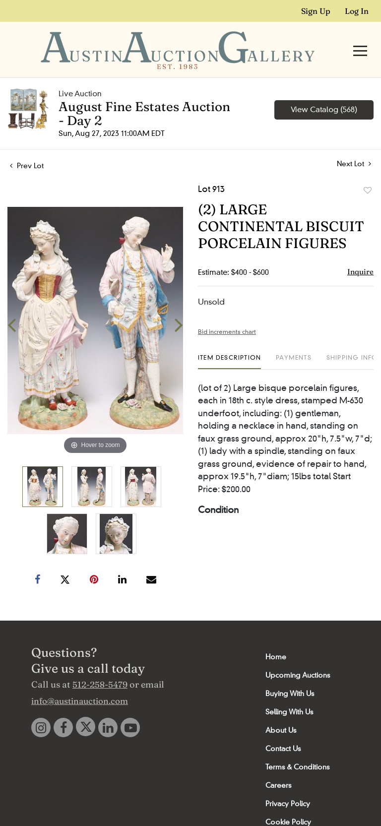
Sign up (315, 11)
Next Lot (354, 144)
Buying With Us (289, 674)
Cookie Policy (288, 802)
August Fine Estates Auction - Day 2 (144, 94)
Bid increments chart (227, 312)
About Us (280, 710)
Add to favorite (368, 171)
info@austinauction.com (79, 681)
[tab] (229, 342)
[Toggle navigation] (360, 41)
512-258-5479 (99, 665)
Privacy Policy (287, 784)
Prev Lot (27, 146)
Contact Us (283, 729)
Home (275, 637)
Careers (278, 766)
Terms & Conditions (297, 747)
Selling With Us (289, 692)
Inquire (360, 252)
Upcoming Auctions (297, 655)
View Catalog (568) (324, 90)
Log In (357, 11)
